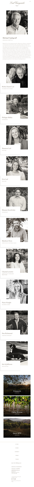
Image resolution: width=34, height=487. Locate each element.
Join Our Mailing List (17, 463)
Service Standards (17, 466)
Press (17, 455)
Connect (17, 451)
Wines (17, 447)
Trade (17, 459)
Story (17, 444)
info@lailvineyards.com (16, 470)
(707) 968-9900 (14, 473)
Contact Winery (16, 468)
